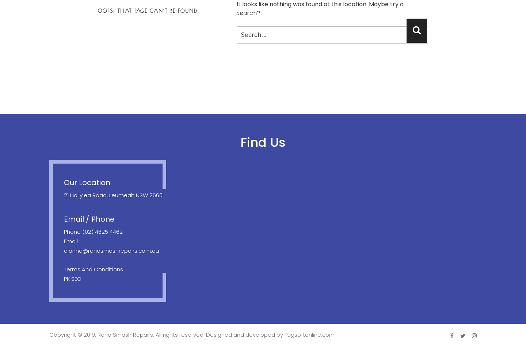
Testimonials (414, 15)
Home (209, 15)
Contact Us (494, 15)
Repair (286, 15)
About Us (247, 15)
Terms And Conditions (93, 269)
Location (364, 15)
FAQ (455, 15)
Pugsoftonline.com (310, 335)
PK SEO (72, 279)
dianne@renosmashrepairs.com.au (111, 251)
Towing (322, 15)
